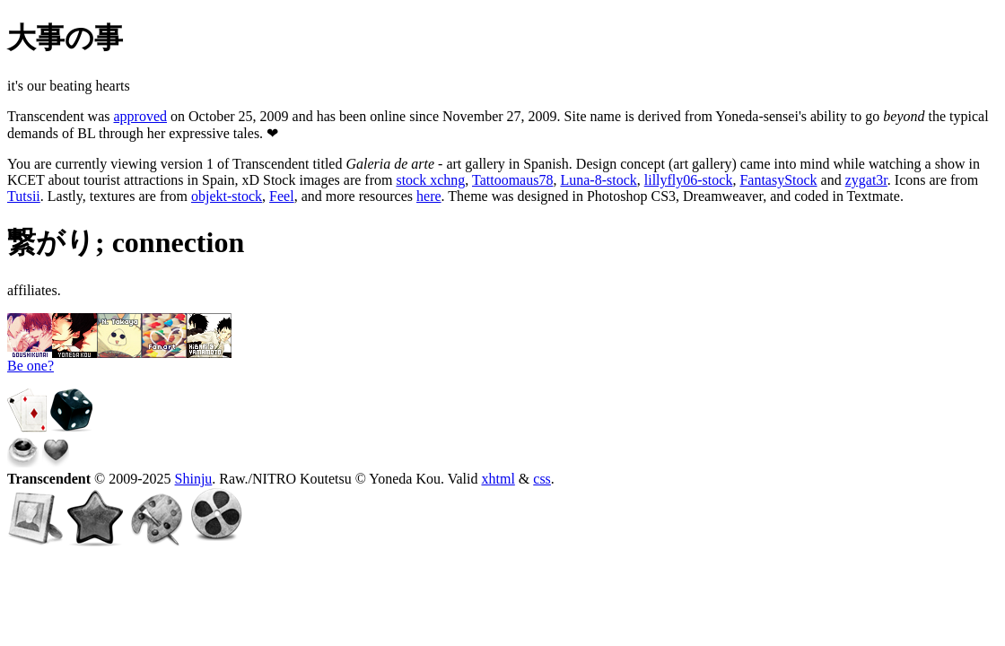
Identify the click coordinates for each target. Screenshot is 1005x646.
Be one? (30, 365)
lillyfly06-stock (688, 180)
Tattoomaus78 (512, 180)
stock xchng (430, 180)
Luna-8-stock (598, 180)
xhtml (497, 478)
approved (141, 116)
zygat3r (866, 180)
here (428, 196)
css (542, 478)
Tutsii (23, 196)
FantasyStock (778, 180)
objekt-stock (226, 196)
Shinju (194, 478)
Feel (281, 196)
